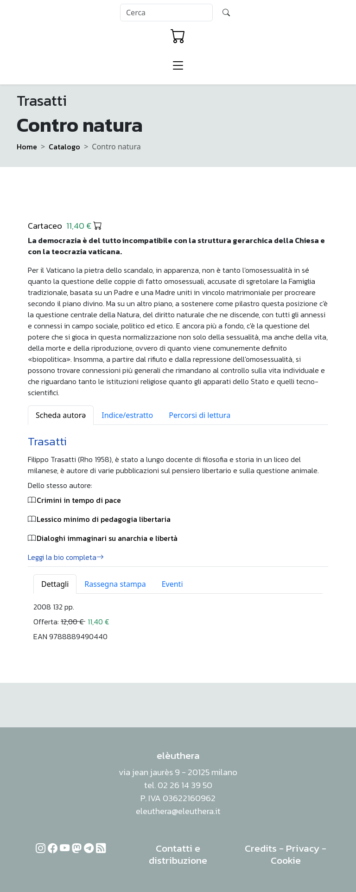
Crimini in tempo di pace (79, 500)
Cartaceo (65, 225)
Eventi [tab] (172, 584)
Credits (261, 848)
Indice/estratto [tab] (127, 415)
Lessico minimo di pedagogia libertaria (104, 519)
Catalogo (64, 146)
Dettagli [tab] (55, 584)
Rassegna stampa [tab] (115, 584)
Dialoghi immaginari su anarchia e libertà (107, 538)
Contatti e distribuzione (178, 854)
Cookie (286, 860)
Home (27, 146)
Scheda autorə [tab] (61, 415)
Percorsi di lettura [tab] (199, 415)
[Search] (166, 12)
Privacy (302, 848)
